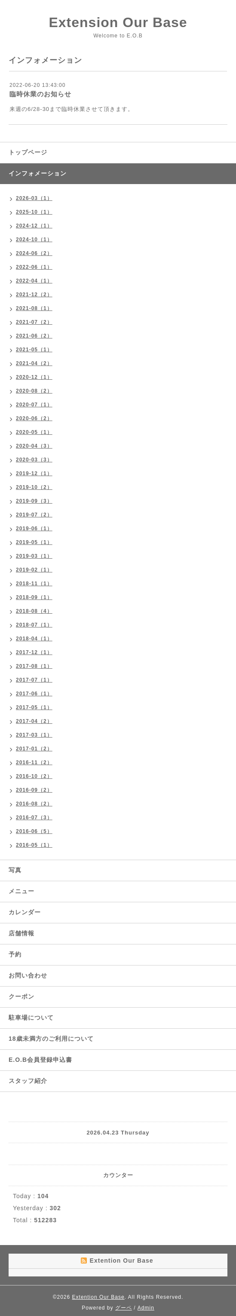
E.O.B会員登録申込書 (40, 1059)
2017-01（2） (34, 749)
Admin (146, 1308)
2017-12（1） (34, 652)
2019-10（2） (34, 487)
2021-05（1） (34, 350)
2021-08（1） (34, 308)
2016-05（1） (34, 845)
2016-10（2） (34, 776)
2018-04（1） (34, 639)
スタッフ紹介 (28, 1080)
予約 (15, 954)
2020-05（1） (34, 432)
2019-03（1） (34, 556)
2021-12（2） (34, 295)
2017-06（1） (34, 694)
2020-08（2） (34, 391)
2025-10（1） (34, 212)
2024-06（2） (34, 253)
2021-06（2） (34, 336)
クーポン (21, 996)
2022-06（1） (34, 267)
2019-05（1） (34, 542)
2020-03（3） (34, 460)
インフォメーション (38, 173)
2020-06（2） (34, 418)
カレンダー (25, 912)
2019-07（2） (34, 515)
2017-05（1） (34, 707)
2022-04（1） (34, 281)
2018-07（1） (34, 625)
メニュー (21, 891)
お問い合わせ (28, 975)
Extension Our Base (118, 22)
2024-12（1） (34, 226)
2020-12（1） (34, 377)
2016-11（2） (34, 762)
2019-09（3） (34, 501)
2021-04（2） (34, 363)
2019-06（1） (34, 529)
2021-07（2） (34, 322)
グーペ (123, 1308)
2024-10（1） (34, 240)
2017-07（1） (34, 680)
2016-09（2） (34, 790)
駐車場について (31, 1017)
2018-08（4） (34, 611)
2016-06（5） (34, 831)
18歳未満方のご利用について (51, 1038)
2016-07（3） (34, 818)
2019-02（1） (34, 570)
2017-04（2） (34, 721)
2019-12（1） (34, 473)
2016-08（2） (34, 804)
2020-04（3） (34, 446)
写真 (15, 870)
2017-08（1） (34, 666)
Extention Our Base (98, 1297)
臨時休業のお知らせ (40, 94)
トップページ (28, 152)
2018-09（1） (34, 597)
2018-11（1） (34, 584)
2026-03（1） (34, 198)
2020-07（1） (34, 405)
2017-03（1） (34, 735)
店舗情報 (21, 933)
